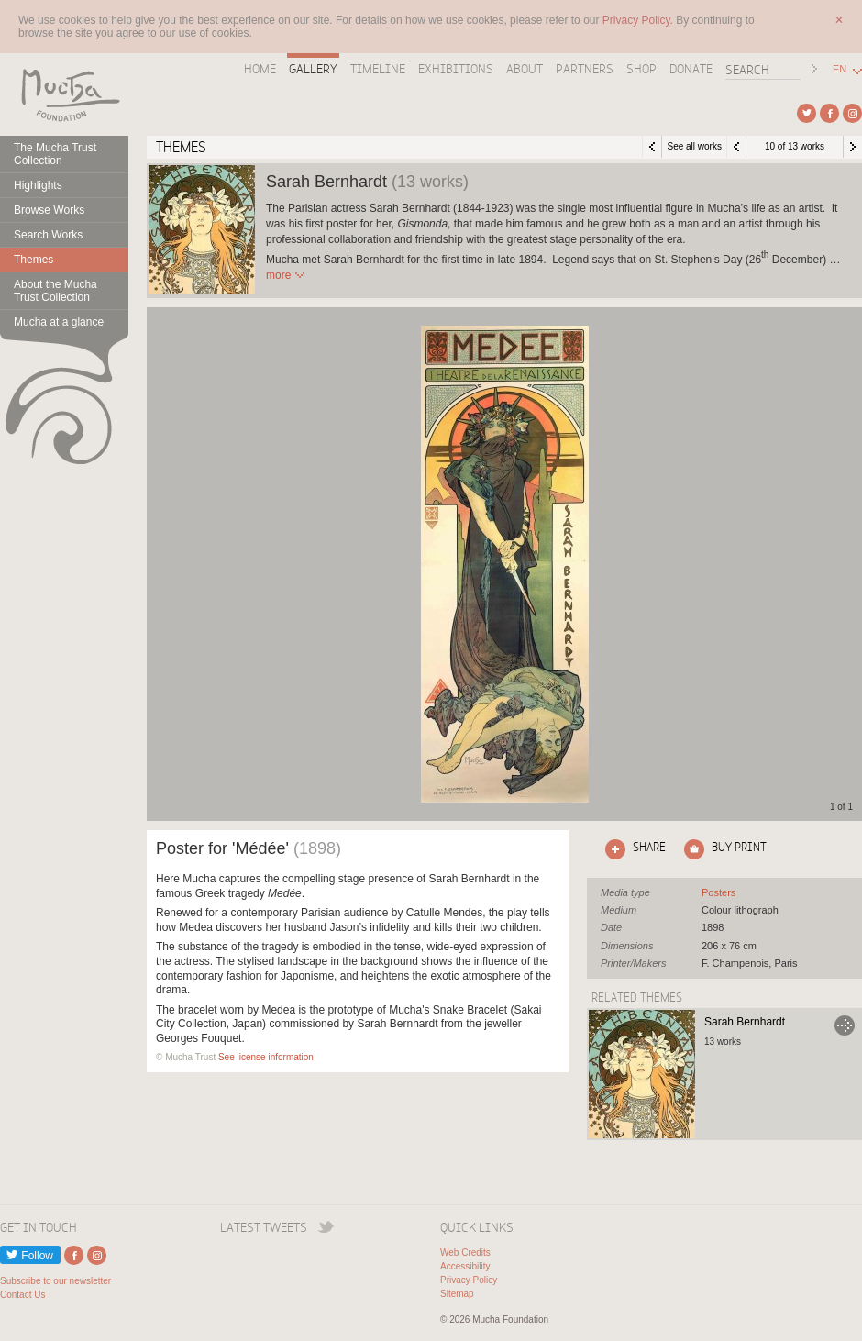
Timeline (377, 68)
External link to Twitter (806, 113)
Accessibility (465, 1266)
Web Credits (465, 1252)
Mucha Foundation (64, 94)
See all (718, 892)
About (524, 68)
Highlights (38, 185)
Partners (584, 68)
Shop (641, 68)
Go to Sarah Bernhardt (844, 1025)
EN (839, 69)
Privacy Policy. (639, 20)
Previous (736, 147)
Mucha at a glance (59, 322)
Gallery (313, 68)
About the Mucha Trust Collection (55, 291)
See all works (694, 146)
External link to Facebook (829, 113)
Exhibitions (455, 68)
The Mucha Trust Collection (55, 154)
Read (278, 275)
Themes (33, 259)
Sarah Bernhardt (744, 1021)
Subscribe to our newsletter (55, 1281)
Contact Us (22, 1295)
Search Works (48, 234)
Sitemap (457, 1294)
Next (853, 147)
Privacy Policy (468, 1280)
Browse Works (49, 210)
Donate (691, 68)
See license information (266, 1057)
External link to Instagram (852, 113)
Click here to (632, 849)
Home (260, 68)
